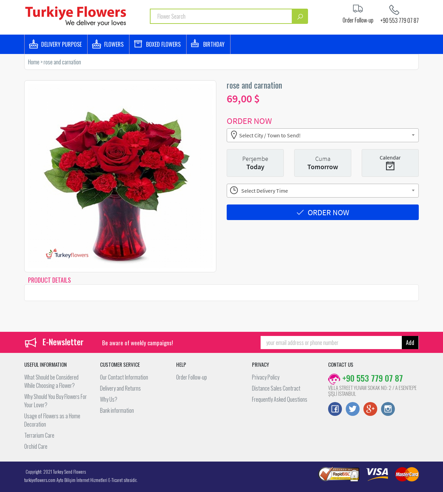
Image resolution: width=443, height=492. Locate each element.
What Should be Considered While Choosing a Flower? (51, 381)
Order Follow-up (191, 377)
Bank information (117, 410)
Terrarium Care (39, 435)
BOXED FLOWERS (163, 44)
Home (33, 62)
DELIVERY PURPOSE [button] (61, 44)
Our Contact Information (124, 377)
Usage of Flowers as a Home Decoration (52, 420)
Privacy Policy (265, 377)
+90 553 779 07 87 (399, 19)
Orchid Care (35, 446)
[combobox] (323, 135)
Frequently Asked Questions (279, 399)
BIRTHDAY (214, 44)
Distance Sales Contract (276, 388)
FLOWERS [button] (114, 44)
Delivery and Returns (120, 388)
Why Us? (108, 399)
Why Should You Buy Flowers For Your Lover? (55, 400)
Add (410, 342)
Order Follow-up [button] (358, 19)
